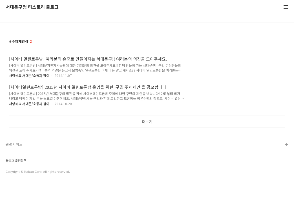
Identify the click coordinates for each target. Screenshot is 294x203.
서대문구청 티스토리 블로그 (32, 7)
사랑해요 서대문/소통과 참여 (29, 75)
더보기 (147, 121)
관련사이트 (14, 144)
